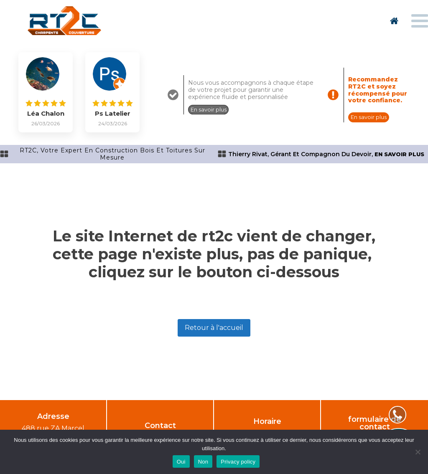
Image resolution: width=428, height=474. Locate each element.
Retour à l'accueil (214, 328)
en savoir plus (399, 154)
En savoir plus (209, 109)
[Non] (417, 452)
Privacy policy (238, 462)
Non (203, 462)
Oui (181, 462)
